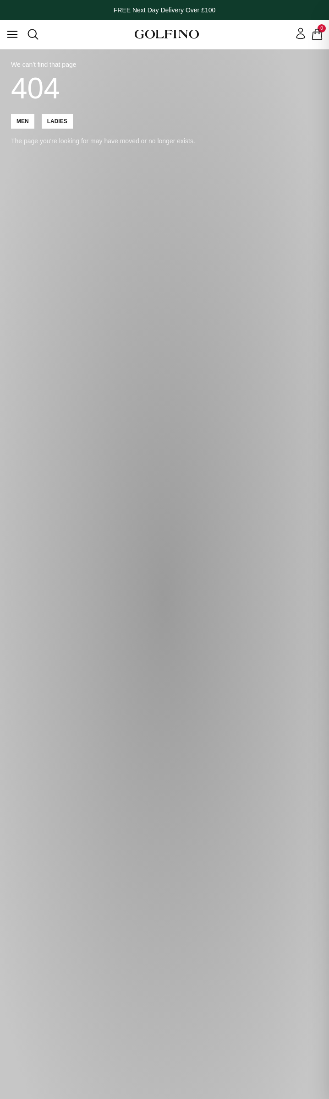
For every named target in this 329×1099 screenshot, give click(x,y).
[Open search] (33, 34)
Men (22, 121)
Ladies (57, 121)
